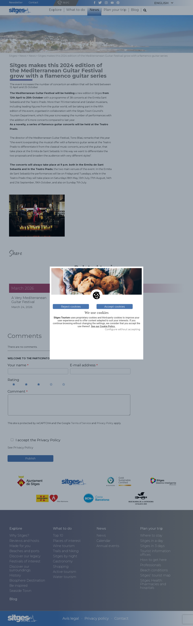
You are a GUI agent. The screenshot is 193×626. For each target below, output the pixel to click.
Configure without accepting (122, 329)
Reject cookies (71, 306)
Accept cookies (114, 306)
